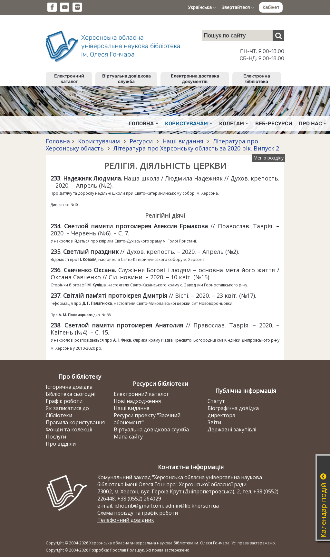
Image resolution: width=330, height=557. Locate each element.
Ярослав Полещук (127, 550)
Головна (58, 141)
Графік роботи (64, 401)
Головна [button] (144, 123)
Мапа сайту (128, 436)
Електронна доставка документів (195, 78)
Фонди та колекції (69, 429)
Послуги (56, 436)
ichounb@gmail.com (138, 505)
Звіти (214, 422)
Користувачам (98, 141)
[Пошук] (278, 35)
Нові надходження (137, 401)
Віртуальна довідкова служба (126, 78)
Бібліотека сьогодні (70, 393)
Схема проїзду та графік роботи (137, 512)
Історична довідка (69, 386)
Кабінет (270, 7)
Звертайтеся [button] (238, 7)
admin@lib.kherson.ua (192, 505)
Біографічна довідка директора (233, 412)
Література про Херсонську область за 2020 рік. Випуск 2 (195, 148)
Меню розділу (268, 158)
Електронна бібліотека (256, 78)
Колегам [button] (234, 123)
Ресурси (141, 141)
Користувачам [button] (189, 123)
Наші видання (183, 141)
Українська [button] (202, 7)
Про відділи (61, 443)
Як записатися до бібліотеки (67, 412)
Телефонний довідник (125, 519)
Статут (216, 401)
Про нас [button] (313, 123)
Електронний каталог (69, 78)
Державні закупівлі (232, 429)
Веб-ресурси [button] (273, 123)
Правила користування (75, 422)
